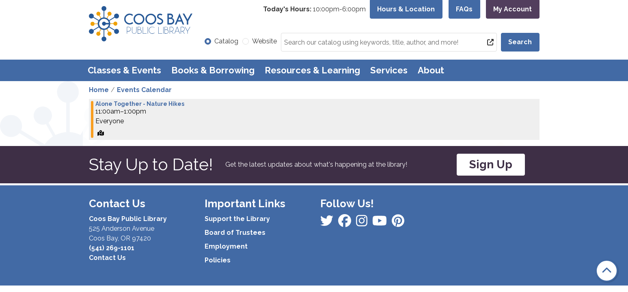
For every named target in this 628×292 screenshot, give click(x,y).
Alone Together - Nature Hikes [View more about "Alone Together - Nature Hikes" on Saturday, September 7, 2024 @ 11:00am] (139, 104)
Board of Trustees (235, 232)
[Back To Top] (607, 271)
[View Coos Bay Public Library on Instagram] (345, 223)
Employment (226, 246)
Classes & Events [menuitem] (124, 70)
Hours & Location (406, 9)
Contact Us (107, 258)
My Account (512, 9)
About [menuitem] (431, 70)
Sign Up (490, 164)
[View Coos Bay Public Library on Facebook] (327, 223)
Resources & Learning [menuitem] (312, 70)
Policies (218, 260)
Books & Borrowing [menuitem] (213, 70)
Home (99, 90)
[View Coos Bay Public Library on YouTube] (398, 223)
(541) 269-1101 (111, 248)
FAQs (464, 9)
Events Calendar (144, 90)
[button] (314, 9)
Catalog (226, 41)
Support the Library (237, 219)
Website (264, 41)
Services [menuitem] (389, 70)
